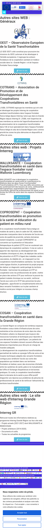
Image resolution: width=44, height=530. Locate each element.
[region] (22, 509)
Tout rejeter (22, 525)
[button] (4, 12)
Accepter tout (22, 513)
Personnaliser (22, 519)
